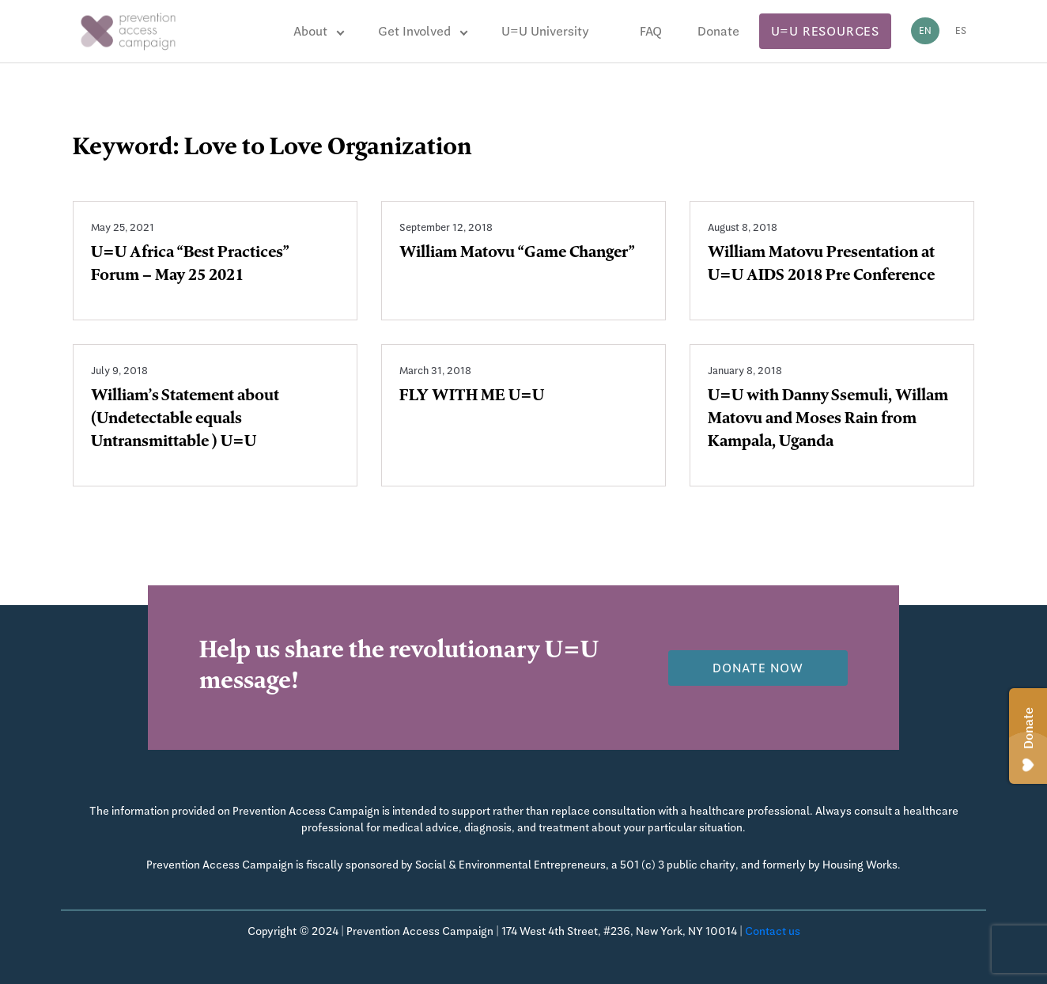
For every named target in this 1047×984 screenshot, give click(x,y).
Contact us (772, 931)
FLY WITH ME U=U (471, 397)
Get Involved (414, 31)
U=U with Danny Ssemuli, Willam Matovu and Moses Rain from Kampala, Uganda (828, 420)
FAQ (651, 31)
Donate (718, 31)
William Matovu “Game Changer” (517, 254)
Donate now (757, 668)
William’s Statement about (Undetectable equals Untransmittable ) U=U (185, 420)
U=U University (545, 31)
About (310, 31)
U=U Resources (825, 31)
